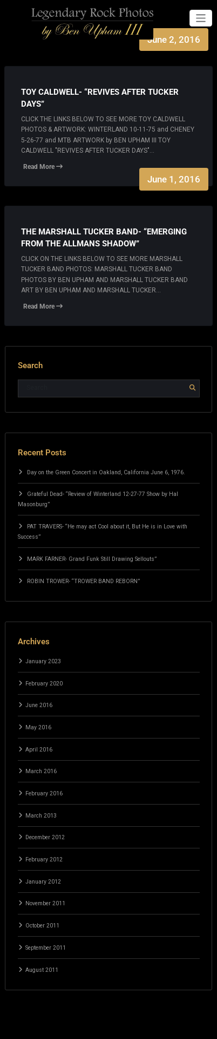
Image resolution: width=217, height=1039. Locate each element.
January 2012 (43, 881)
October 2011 (42, 925)
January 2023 (43, 661)
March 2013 (41, 815)
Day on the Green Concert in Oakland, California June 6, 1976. (106, 472)
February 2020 (44, 683)
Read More (43, 167)
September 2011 (45, 947)
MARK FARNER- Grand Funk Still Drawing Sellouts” (92, 559)
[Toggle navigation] (201, 18)
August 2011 (41, 969)
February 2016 (44, 793)
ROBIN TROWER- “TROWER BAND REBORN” (83, 581)
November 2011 (45, 903)
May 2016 (38, 727)
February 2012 (44, 859)
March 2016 (41, 771)
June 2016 (38, 705)
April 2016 (38, 749)
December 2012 (45, 837)
